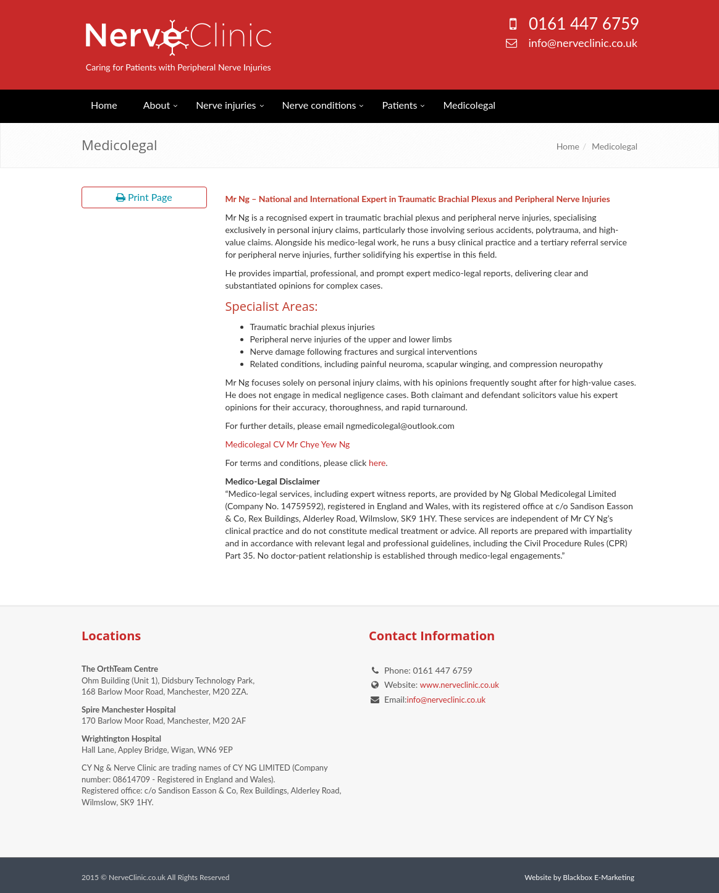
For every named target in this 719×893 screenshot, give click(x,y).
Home (104, 105)
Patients (399, 105)
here (377, 462)
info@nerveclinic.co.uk (582, 42)
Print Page (144, 197)
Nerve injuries (226, 105)
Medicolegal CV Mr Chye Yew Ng (287, 444)
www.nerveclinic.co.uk (459, 685)
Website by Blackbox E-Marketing (579, 877)
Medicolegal (469, 105)
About (156, 105)
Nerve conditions (319, 105)
